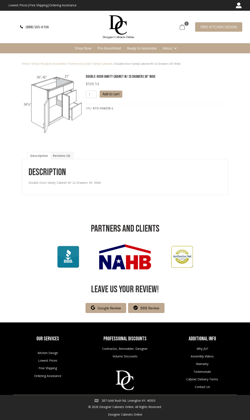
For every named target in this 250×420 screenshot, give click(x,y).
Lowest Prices (18, 5)
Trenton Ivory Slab (79, 64)
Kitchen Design (48, 353)
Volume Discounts (125, 356)
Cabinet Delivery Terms (202, 379)
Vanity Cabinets (102, 64)
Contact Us (202, 387)
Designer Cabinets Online (125, 414)
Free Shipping (38, 5)
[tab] (39, 155)
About (167, 48)
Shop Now (83, 48)
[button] (34, 27)
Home (26, 64)
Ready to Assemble (142, 48)
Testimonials (202, 372)
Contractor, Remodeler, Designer (125, 349)
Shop (35, 64)
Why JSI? (202, 349)
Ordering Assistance (63, 5)
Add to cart (111, 94)
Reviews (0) (61, 156)
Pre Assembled (109, 48)
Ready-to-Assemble (53, 64)
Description (39, 156)
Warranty (202, 364)
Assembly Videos (202, 356)
